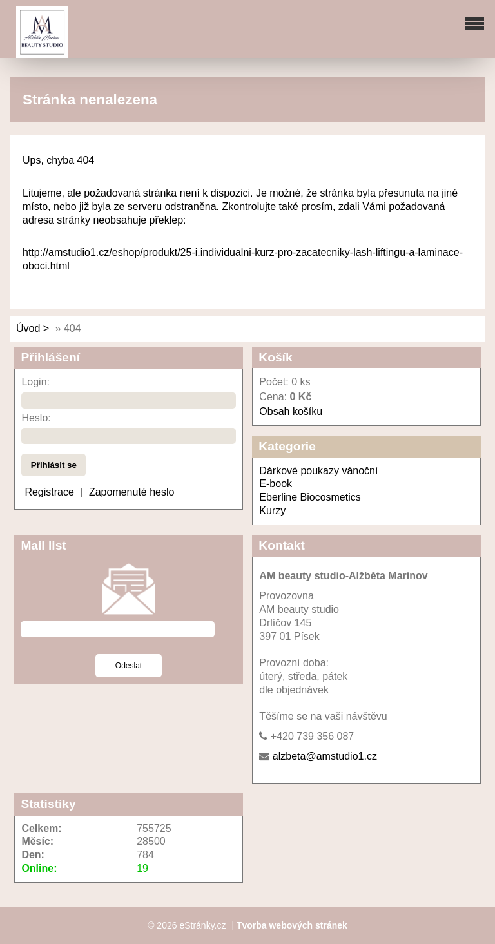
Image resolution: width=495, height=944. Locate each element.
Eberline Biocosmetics (309, 497)
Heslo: (35, 417)
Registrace (48, 491)
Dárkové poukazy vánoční (318, 470)
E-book (275, 483)
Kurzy (272, 510)
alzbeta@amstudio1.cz (325, 756)
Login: (35, 381)
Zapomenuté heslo (132, 491)
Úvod (28, 328)
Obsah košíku (290, 411)
